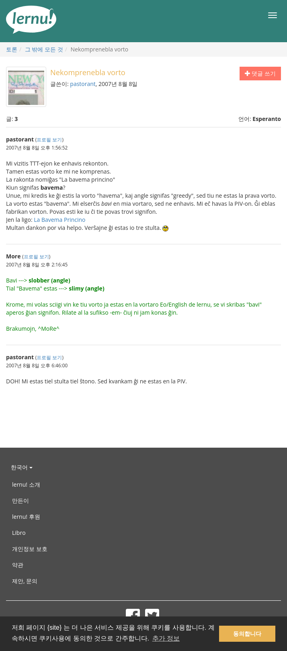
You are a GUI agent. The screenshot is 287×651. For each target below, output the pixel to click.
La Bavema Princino (59, 219)
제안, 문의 (24, 581)
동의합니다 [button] (247, 634)
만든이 (20, 500)
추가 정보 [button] (166, 638)
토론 (11, 49)
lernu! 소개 (26, 484)
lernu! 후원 (26, 516)
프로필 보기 (49, 139)
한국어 (22, 467)
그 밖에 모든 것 (44, 49)
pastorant (83, 84)
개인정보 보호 (29, 549)
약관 (17, 565)
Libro (19, 532)
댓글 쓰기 (260, 73)
